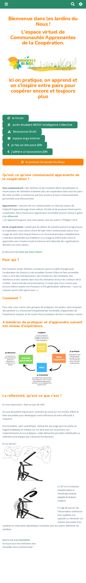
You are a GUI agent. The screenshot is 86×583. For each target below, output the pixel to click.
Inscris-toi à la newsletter (16, 539)
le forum (15, 118)
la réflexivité (11, 216)
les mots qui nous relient (28, 251)
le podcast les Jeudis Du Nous (43, 162)
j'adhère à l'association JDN (27, 152)
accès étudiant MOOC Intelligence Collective (40, 125)
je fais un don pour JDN (25, 145)
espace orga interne (24, 138)
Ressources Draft (22, 131)
